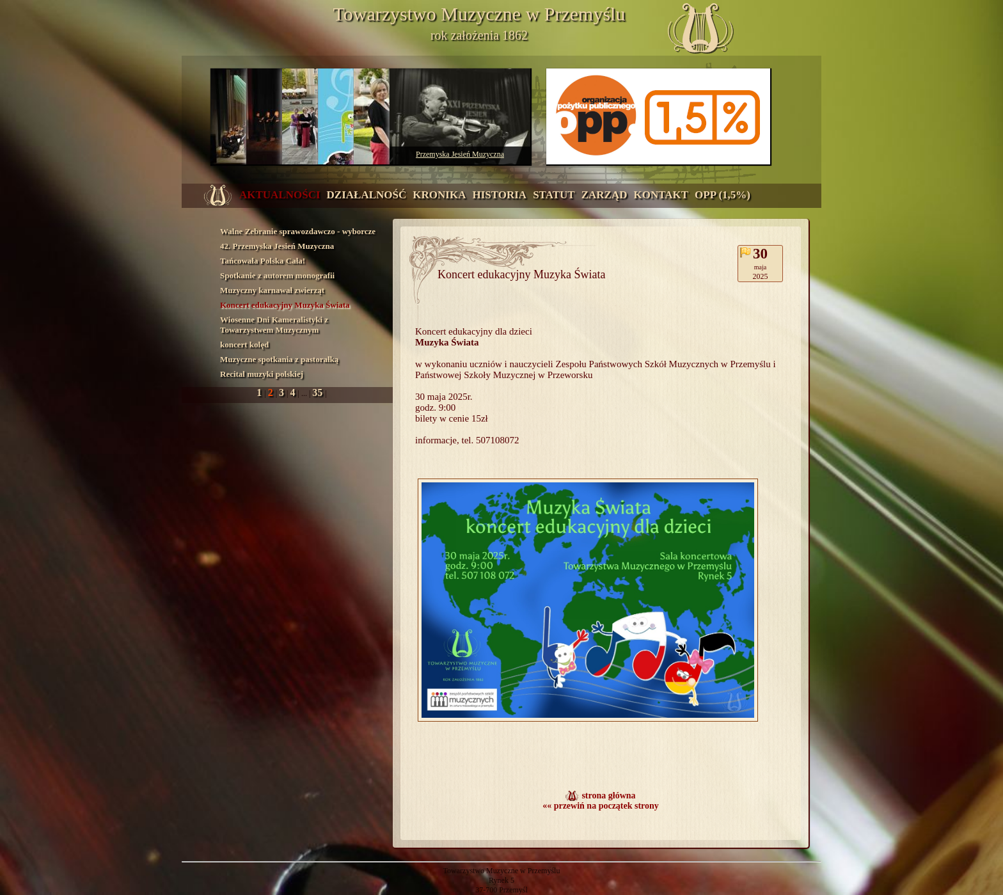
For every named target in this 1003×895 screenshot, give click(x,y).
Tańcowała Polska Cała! (262, 260)
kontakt (660, 195)
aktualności (279, 195)
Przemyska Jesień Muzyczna (460, 154)
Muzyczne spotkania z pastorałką (279, 359)
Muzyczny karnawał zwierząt (272, 290)
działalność (367, 195)
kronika (439, 195)
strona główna (608, 795)
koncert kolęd (244, 344)
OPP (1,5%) (722, 195)
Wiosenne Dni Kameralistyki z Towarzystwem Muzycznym (274, 325)
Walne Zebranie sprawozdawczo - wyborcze (297, 231)
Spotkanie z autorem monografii (277, 275)
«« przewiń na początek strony (600, 806)
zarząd (604, 195)
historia (499, 195)
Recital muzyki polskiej (261, 374)
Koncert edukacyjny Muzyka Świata (285, 305)
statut (554, 195)
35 (318, 392)
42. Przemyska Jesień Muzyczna (277, 246)
